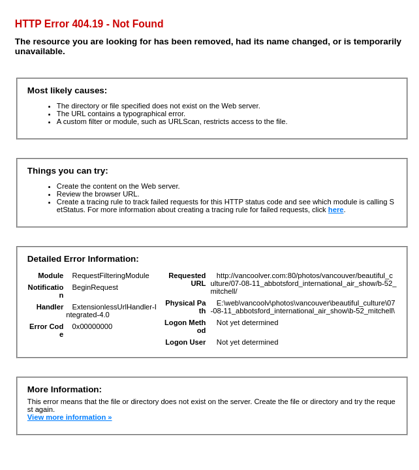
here (336, 209)
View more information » (69, 417)
